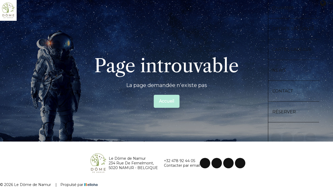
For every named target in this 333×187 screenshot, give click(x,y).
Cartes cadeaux (292, 49)
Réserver (284, 111)
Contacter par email (179, 165)
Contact (282, 91)
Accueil (166, 101)
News (279, 70)
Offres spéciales (293, 28)
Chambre (283, 7)
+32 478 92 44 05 (176, 160)
